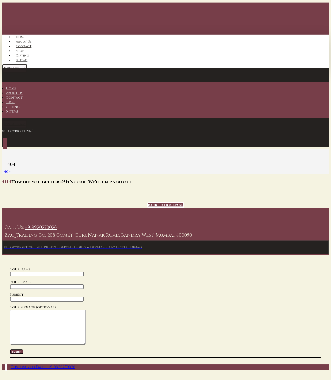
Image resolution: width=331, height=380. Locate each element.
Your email (47, 284)
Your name (47, 271)
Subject (47, 297)
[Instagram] (14, 124)
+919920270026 (41, 227)
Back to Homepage (165, 205)
